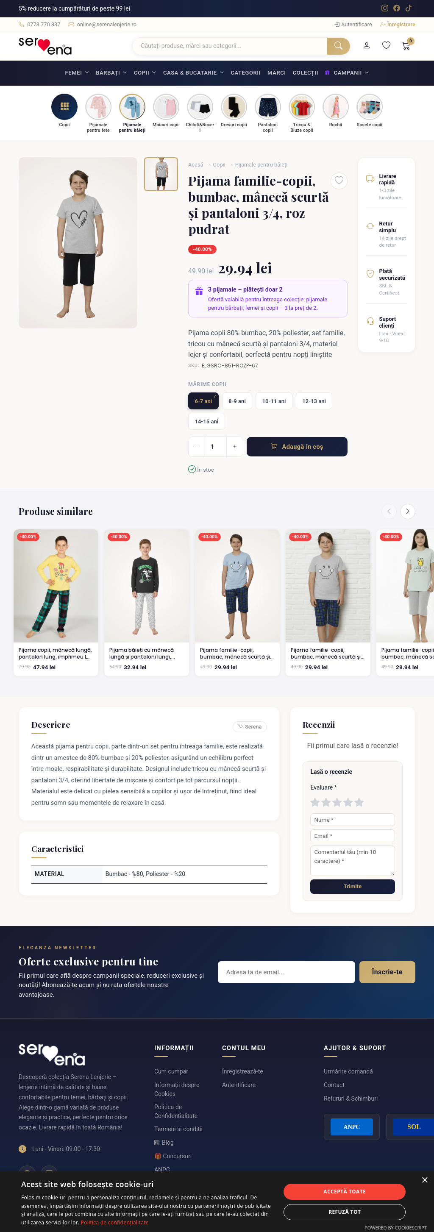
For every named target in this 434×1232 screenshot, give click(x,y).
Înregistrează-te (242, 1071)
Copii (141, 73)
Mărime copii (207, 384)
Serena (250, 727)
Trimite (353, 886)
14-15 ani (206, 421)
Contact (334, 1085)
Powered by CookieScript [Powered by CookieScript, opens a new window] (395, 1227)
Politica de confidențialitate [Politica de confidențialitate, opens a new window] (115, 1222)
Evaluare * (323, 787)
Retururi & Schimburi (351, 1098)
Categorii (246, 73)
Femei (73, 73)
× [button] (424, 1180)
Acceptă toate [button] (344, 1191)
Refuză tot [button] (344, 1211)
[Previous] (389, 511)
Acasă (195, 164)
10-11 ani (274, 401)
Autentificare (353, 24)
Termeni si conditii (178, 1129)
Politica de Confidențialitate (176, 1111)
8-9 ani (237, 401)
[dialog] (217, 1201)
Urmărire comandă (348, 1071)
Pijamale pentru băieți (261, 164)
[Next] (407, 511)
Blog (164, 1142)
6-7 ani (203, 401)
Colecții (305, 73)
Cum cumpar (171, 1071)
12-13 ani (314, 401)
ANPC (162, 1169)
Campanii (343, 73)
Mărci (276, 73)
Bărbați (108, 73)
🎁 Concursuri (173, 1156)
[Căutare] (230, 46)
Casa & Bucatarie (190, 73)
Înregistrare (397, 24)
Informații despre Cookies (176, 1089)
